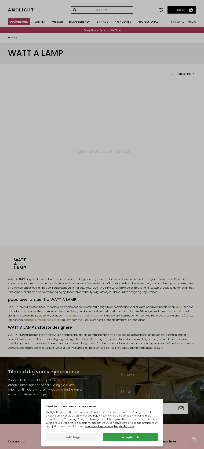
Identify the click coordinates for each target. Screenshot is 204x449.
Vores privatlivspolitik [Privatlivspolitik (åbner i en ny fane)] (96, 426)
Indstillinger (74, 437)
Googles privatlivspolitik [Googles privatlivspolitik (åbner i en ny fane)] (121, 426)
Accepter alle (130, 437)
